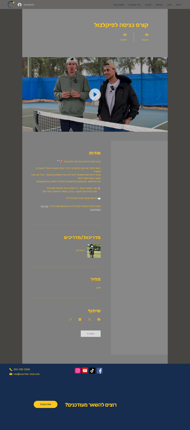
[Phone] (11, 369)
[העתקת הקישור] (70, 319)
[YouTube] (85, 371)
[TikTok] (92, 371)
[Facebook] (99, 371)
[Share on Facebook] (99, 319)
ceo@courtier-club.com (27, 374)
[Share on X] (89, 319)
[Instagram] (78, 371)
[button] (95, 94)
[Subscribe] (45, 404)
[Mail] (11, 374)
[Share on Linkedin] (80, 319)
